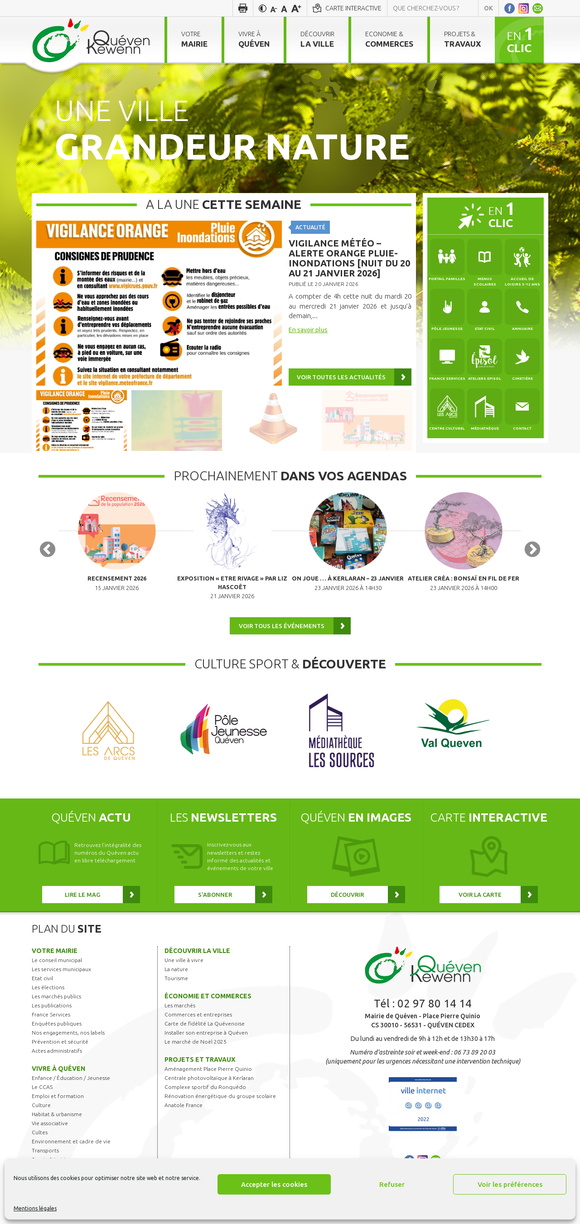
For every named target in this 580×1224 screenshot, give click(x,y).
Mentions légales (35, 1208)
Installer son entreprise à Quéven (206, 1045)
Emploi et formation (58, 1108)
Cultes (40, 1144)
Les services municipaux (61, 981)
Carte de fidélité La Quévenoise (204, 1036)
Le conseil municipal (57, 972)
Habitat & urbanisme (57, 1126)
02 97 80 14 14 (434, 1016)
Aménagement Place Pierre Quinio (208, 1081)
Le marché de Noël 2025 (195, 1054)
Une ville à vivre (183, 972)
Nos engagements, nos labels (68, 1045)
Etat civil (42, 990)
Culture (41, 1117)
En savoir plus (308, 330)
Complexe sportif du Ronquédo (205, 1099)
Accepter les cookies (274, 1184)
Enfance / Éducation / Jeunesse (71, 1090)
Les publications (52, 1018)
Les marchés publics (56, 1008)
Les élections (48, 999)
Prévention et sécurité (60, 1054)
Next (532, 556)
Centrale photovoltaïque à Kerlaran (209, 1090)
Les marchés (179, 1018)
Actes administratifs (57, 1063)
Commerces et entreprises (198, 1027)
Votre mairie (54, 963)
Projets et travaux (199, 1071)
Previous (48, 556)
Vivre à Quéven (58, 1080)
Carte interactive (353, 8)
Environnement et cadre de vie (71, 1153)
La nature (176, 981)
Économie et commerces (207, 1008)
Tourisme (176, 990)
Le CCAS (42, 1099)
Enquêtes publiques (57, 1036)
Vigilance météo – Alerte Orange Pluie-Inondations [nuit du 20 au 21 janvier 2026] (349, 258)
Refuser (392, 1184)
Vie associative (50, 1135)
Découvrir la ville (197, 963)
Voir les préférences (510, 1184)
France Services (51, 1027)
